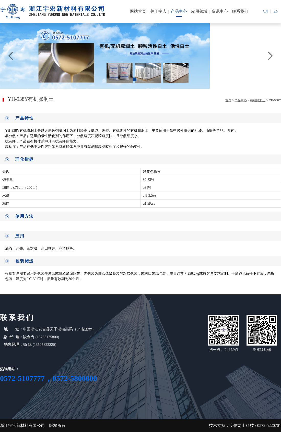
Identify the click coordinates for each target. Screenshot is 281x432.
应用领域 (199, 11)
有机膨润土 (257, 100)
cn (265, 11)
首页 (228, 100)
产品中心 (179, 11)
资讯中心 (220, 11)
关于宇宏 (158, 11)
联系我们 (240, 11)
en (276, 11)
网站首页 (138, 11)
